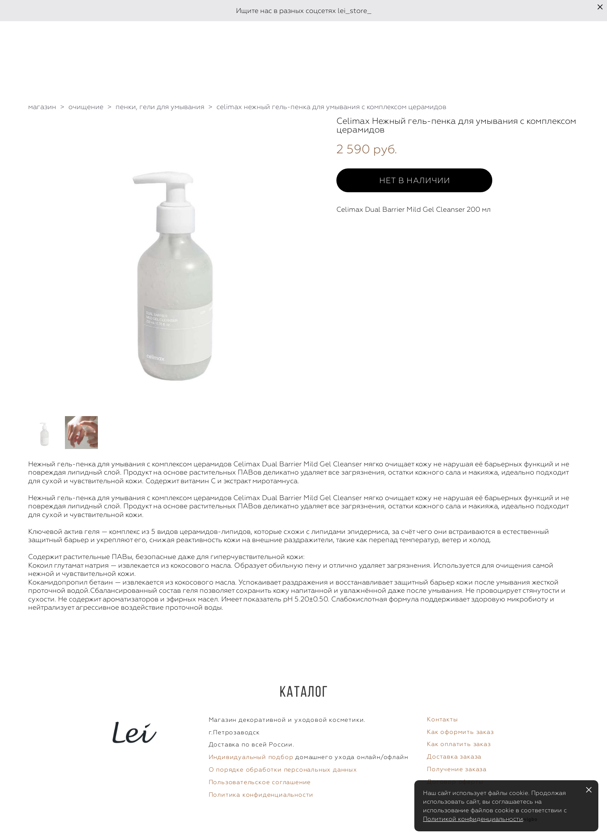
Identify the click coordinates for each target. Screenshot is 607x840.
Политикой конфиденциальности (473, 818)
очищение (85, 107)
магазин (42, 107)
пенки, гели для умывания (160, 107)
